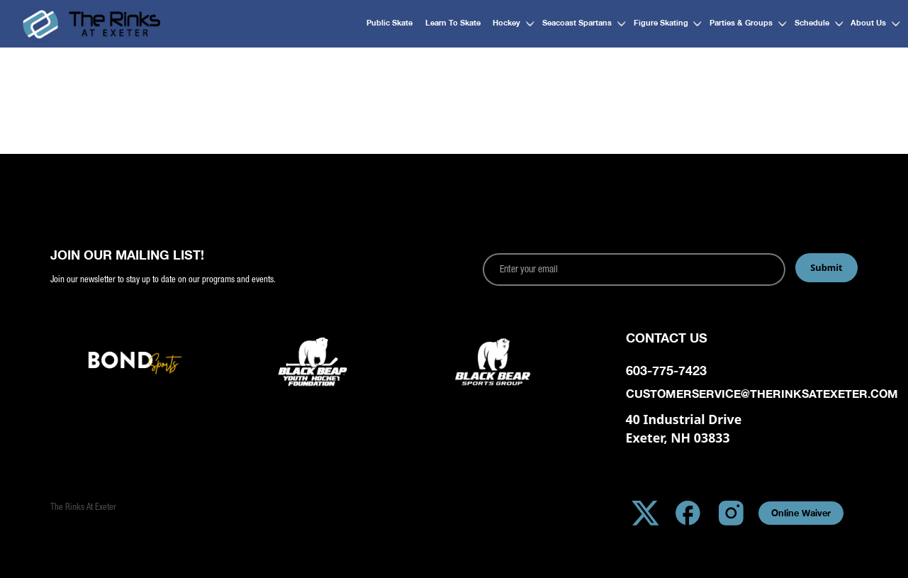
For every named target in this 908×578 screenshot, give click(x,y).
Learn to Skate (453, 22)
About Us (868, 22)
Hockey (506, 22)
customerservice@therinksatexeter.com (742, 393)
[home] (91, 24)
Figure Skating (661, 22)
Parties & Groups (741, 22)
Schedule (812, 22)
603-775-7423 (666, 370)
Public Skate (389, 22)
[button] (509, 24)
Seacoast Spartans (577, 22)
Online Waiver (801, 513)
